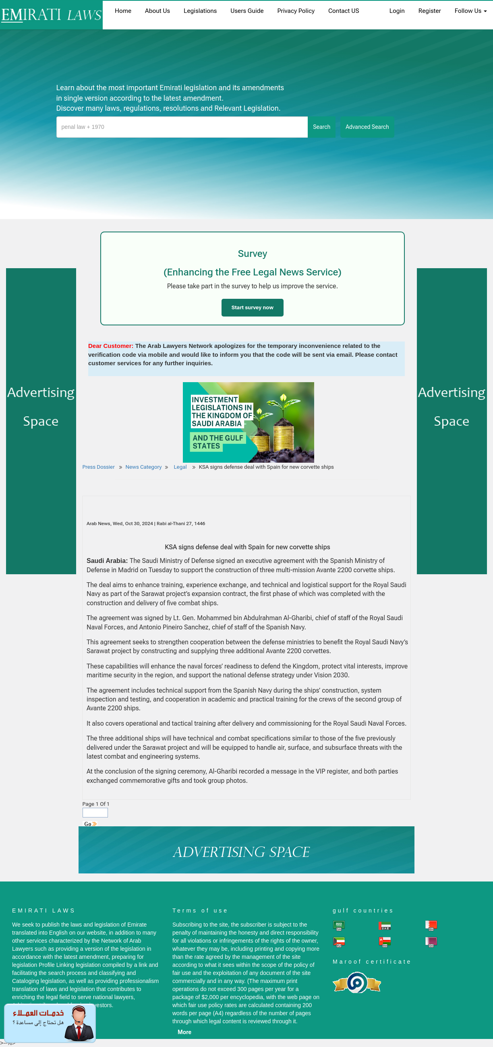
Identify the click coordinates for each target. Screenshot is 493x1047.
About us (157, 10)
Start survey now (252, 307)
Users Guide (246, 10)
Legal (181, 467)
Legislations (200, 10)
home (123, 10)
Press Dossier (99, 467)
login (397, 10)
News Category (144, 467)
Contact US (343, 10)
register (429, 10)
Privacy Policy (296, 10)
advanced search (367, 127)
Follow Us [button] (471, 10)
